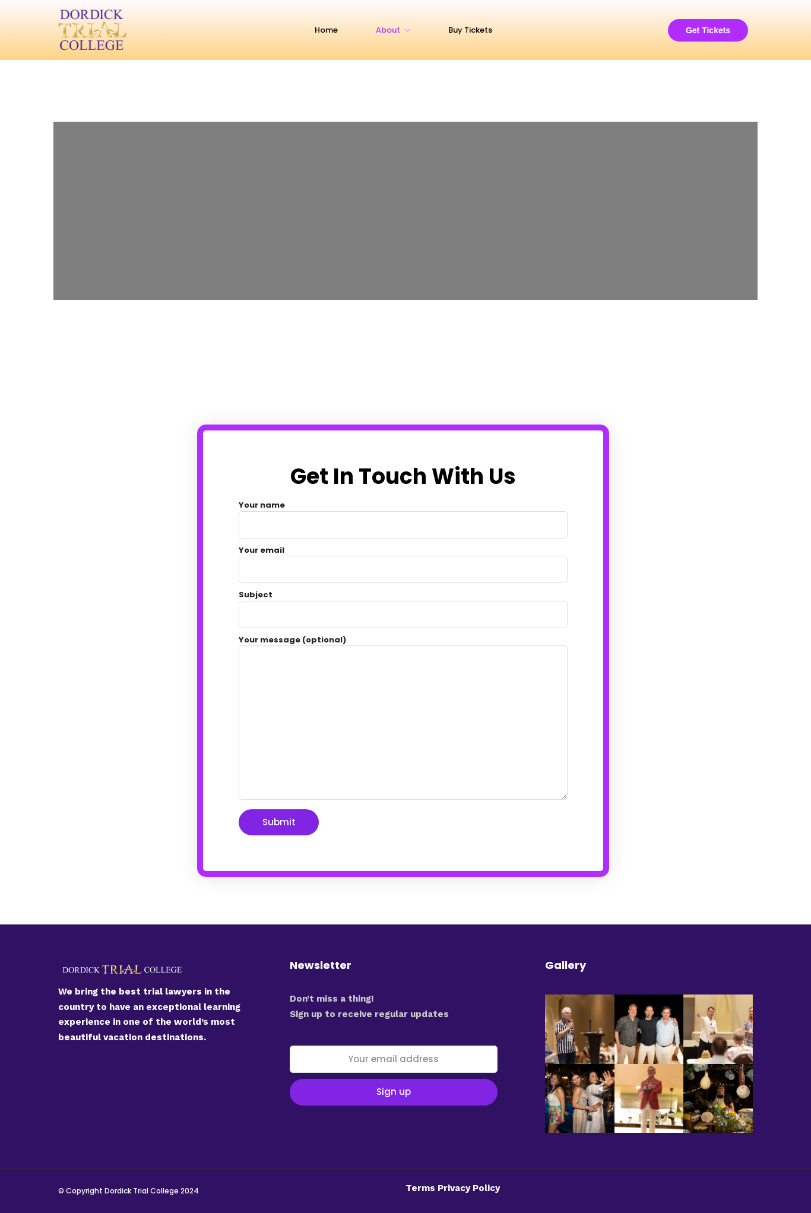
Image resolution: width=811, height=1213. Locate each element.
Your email (403, 560)
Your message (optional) (403, 718)
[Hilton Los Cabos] (405, 211)
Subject (403, 604)
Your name (403, 515)
